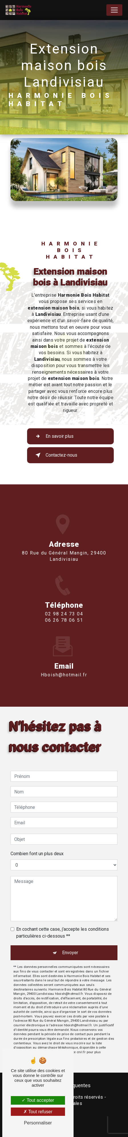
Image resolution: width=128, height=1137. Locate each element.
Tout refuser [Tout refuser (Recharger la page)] (37, 1111)
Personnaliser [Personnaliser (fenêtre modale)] (38, 1122)
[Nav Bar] (114, 10)
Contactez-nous (55, 455)
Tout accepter (38, 1100)
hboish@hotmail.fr (64, 666)
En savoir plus (53, 436)
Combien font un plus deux (37, 853)
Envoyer (70, 952)
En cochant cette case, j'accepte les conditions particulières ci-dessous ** (62, 932)
